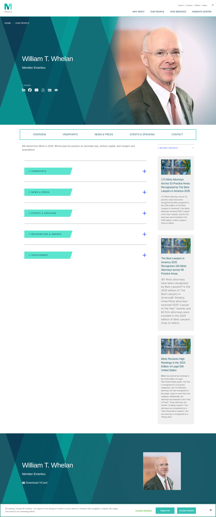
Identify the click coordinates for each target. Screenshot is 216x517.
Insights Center (201, 12)
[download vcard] (34, 483)
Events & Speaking (142, 134)
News (205, 5)
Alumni (181, 5)
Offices (197, 5)
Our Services (178, 12)
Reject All (165, 510)
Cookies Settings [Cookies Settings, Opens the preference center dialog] (143, 510)
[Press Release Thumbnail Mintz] (176, 167)
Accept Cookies (186, 510)
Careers (189, 5)
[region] (108, 510)
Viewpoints (70, 134)
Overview (39, 134)
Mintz (163, 376)
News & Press (104, 134)
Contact (177, 134)
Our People (157, 12)
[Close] (210, 510)
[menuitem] (139, 12)
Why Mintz (139, 12)
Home (8, 23)
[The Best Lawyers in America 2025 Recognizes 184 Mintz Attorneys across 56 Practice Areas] (173, 266)
